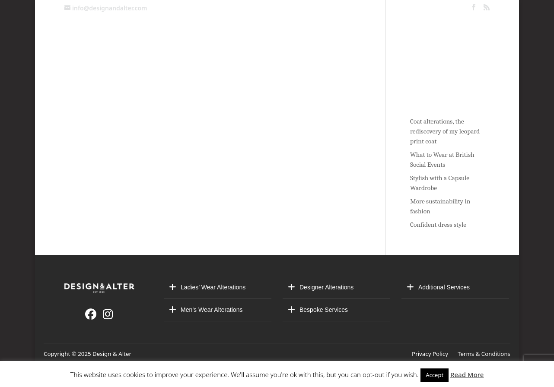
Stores (428, 66)
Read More (467, 374)
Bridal (243, 66)
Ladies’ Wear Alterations (213, 287)
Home (85, 66)
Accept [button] (434, 375)
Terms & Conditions (484, 354)
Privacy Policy (431, 354)
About (280, 66)
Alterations (190, 66)
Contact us (129, 66)
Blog (469, 66)
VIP (396, 66)
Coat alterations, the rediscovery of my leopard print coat (445, 131)
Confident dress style (438, 224)
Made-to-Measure (341, 66)
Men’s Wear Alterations (211, 309)
